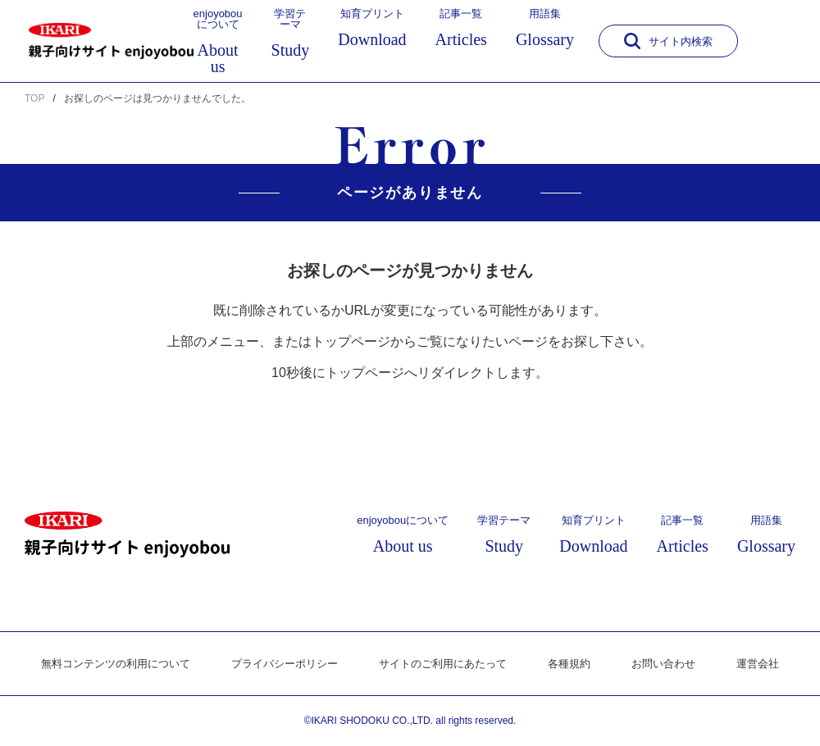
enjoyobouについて (218, 41)
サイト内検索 (668, 41)
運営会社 (777, 664)
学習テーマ (290, 33)
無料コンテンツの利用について (100, 664)
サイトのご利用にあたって (447, 664)
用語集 (545, 28)
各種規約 (580, 664)
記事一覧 (461, 28)
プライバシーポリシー (279, 664)
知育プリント (372, 28)
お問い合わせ (678, 664)
